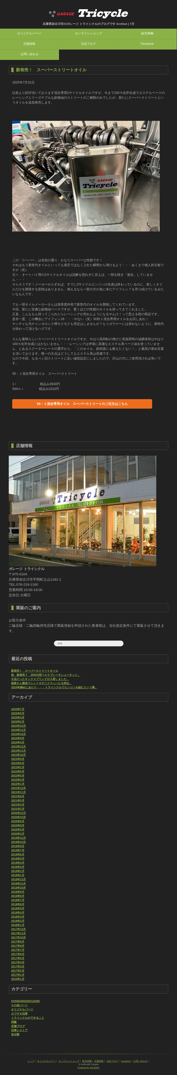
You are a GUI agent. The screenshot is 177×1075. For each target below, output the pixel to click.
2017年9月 (17, 941)
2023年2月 (17, 767)
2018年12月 (18, 879)
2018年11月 (18, 883)
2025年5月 (17, 713)
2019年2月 (17, 871)
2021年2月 (17, 809)
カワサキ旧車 (19, 1013)
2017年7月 (17, 950)
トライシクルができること (27, 1017)
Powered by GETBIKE (89, 1067)
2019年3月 (17, 867)
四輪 (14, 1022)
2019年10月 (18, 842)
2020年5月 (17, 829)
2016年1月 (17, 979)
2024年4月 (17, 742)
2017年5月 (17, 958)
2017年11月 (18, 933)
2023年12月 (18, 746)
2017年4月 (17, 962)
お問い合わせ (29, 54)
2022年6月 (17, 771)
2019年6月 (17, 854)
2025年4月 (17, 717)
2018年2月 (17, 921)
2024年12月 (18, 726)
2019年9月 (17, 846)
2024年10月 (18, 734)
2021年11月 (18, 792)
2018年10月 (18, 887)
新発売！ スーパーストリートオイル (51, 70)
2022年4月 (17, 779)
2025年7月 (17, 709)
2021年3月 (17, 804)
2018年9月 (17, 892)
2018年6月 (17, 904)
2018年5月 (17, 908)
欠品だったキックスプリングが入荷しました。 (40, 679)
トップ (30, 1061)
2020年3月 (17, 833)
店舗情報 (29, 43)
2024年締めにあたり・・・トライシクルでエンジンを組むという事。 (54, 687)
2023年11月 (18, 750)
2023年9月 (17, 759)
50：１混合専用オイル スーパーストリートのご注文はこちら (82, 404)
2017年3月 (17, 966)
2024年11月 (18, 730)
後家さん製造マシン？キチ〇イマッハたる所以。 (41, 683)
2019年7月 (17, 850)
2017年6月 (17, 954)
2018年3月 (17, 916)
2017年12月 (18, 929)
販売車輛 (147, 33)
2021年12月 (18, 788)
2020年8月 (17, 825)
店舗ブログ (18, 1026)
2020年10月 (18, 817)
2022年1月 (17, 784)
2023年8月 (17, 763)
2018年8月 (17, 896)
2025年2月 (17, 721)
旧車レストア (19, 1030)
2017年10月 (18, 937)
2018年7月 (17, 900)
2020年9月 (17, 821)
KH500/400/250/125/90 (25, 1001)
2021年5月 (17, 800)
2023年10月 (18, 755)
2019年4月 (17, 862)
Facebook (147, 43)
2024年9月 (17, 738)
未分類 (15, 1034)
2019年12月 (18, 838)
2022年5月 (17, 775)
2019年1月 (17, 875)
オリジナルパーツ (29, 33)
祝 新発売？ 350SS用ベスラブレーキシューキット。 (45, 675)
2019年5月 (17, 858)
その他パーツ (19, 1005)
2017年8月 (17, 945)
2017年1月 (17, 975)
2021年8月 (17, 796)
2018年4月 (17, 912)
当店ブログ (88, 43)
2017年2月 (17, 970)
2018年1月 (17, 925)
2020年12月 (18, 813)
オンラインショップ (88, 33)
